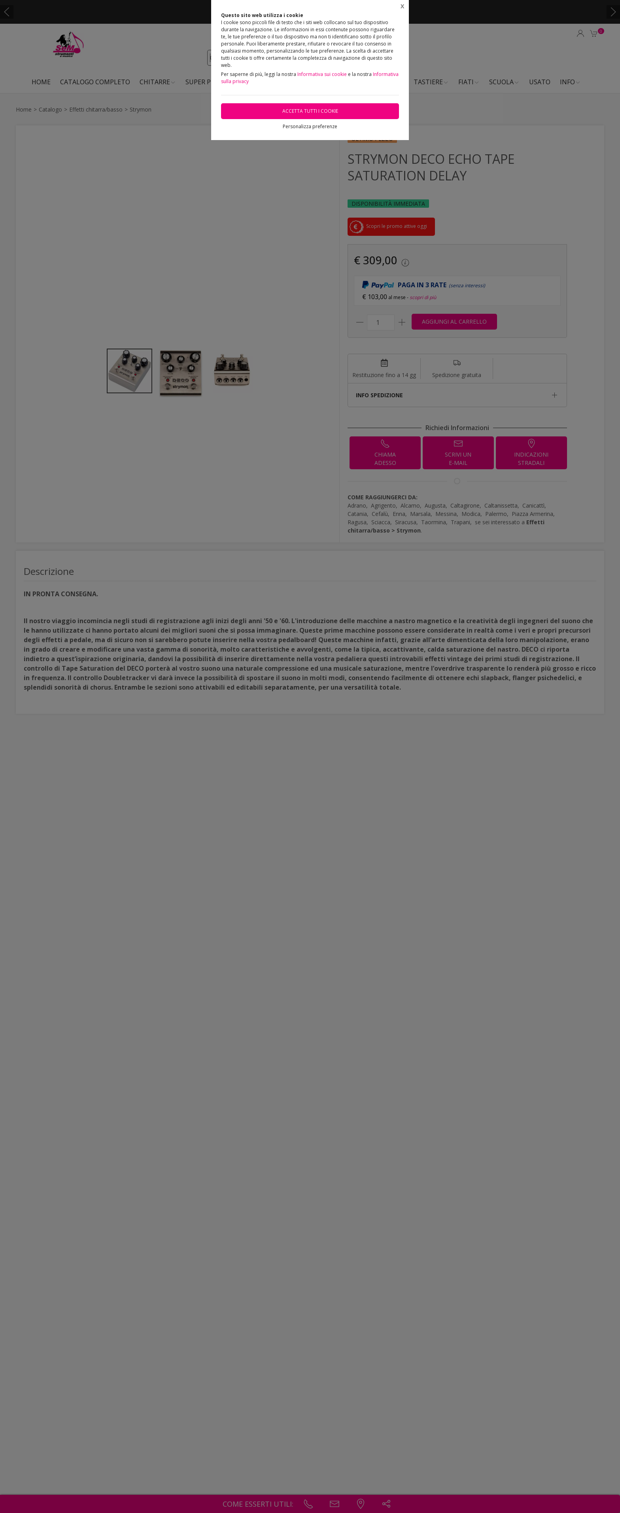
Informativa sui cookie (322, 74)
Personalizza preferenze (310, 126)
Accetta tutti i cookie (310, 111)
